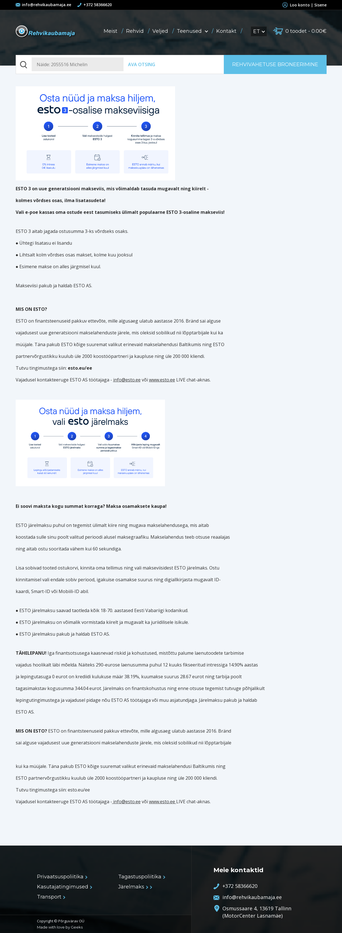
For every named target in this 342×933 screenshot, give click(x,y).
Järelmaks (133, 886)
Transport (51, 896)
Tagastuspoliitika (141, 876)
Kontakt (227, 31)
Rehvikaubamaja (46, 32)
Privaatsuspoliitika (62, 876)
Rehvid (135, 31)
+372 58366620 (97, 4)
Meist (111, 31)
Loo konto (297, 5)
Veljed (160, 31)
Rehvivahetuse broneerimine (275, 64)
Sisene (320, 5)
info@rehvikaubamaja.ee (46, 4)
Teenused (193, 31)
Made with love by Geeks (60, 927)
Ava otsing (141, 64)
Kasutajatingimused (64, 886)
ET (258, 31)
